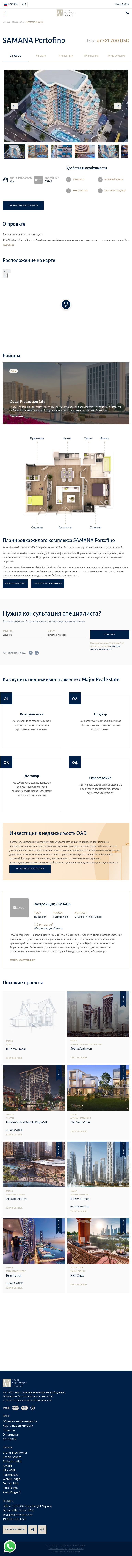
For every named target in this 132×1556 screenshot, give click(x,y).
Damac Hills (11, 1483)
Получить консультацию (30, 869)
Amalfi (7, 1466)
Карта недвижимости (18, 1426)
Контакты (9, 1439)
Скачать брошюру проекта (23, 205)
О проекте (15, 55)
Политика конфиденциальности (66, 1549)
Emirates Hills (12, 1461)
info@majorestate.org (17, 1515)
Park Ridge (10, 1488)
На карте (41, 55)
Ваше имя (8, 631)
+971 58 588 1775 (14, 1519)
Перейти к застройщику (22, 960)
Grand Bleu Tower (15, 1453)
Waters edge (11, 1479)
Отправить (110, 634)
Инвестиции (66, 55)
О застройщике (116, 55)
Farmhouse (10, 1475)
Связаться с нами (15, 1529)
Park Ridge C (11, 1492)
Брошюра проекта (15, 583)
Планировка (91, 55)
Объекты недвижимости (20, 1421)
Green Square (12, 1457)
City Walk (9, 1470)
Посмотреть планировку (48, 583)
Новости (9, 1430)
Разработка (58, 1552)
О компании (11, 1434)
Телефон (51, 631)
